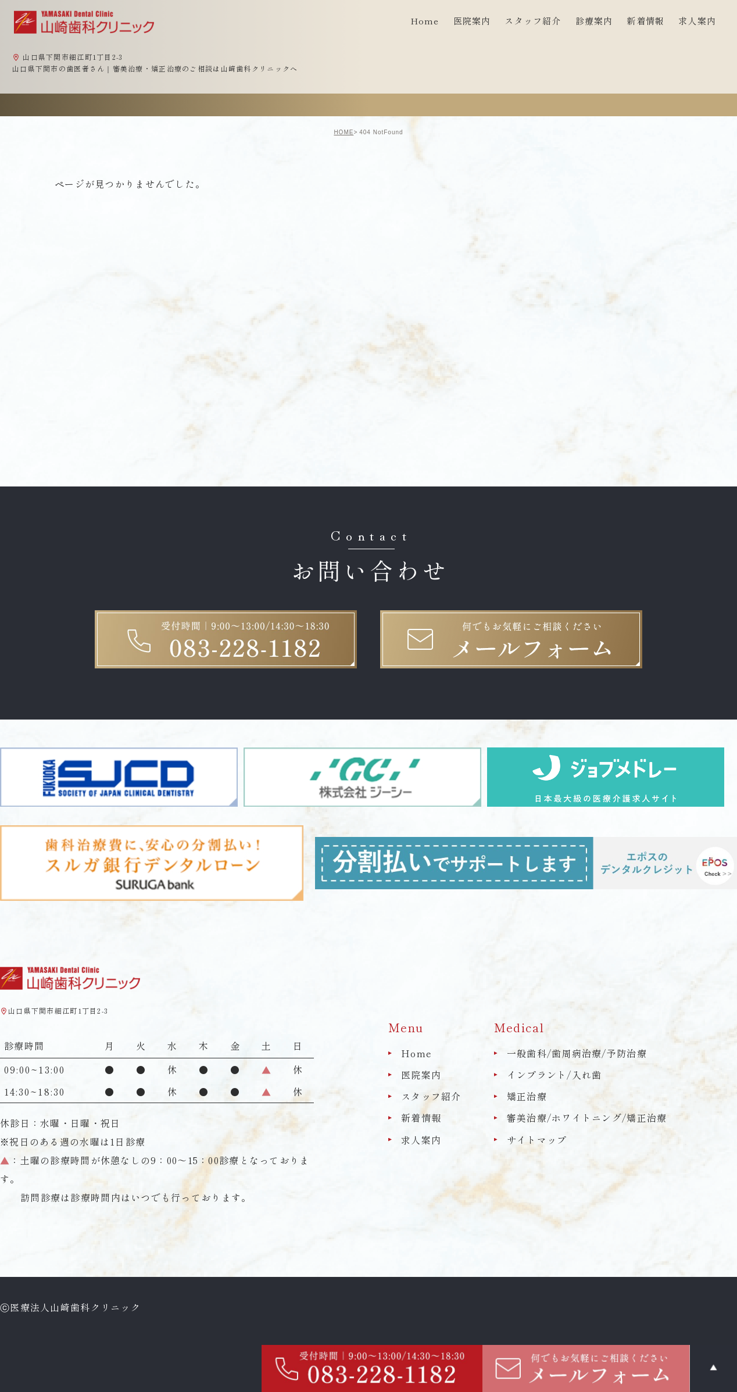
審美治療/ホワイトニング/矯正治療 (587, 1118)
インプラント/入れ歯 (554, 1075)
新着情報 (645, 21)
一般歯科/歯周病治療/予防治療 (577, 1053)
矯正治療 (527, 1096)
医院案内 (421, 1075)
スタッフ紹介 (431, 1096)
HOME (343, 132)
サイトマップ (537, 1140)
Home (424, 21)
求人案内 (697, 21)
